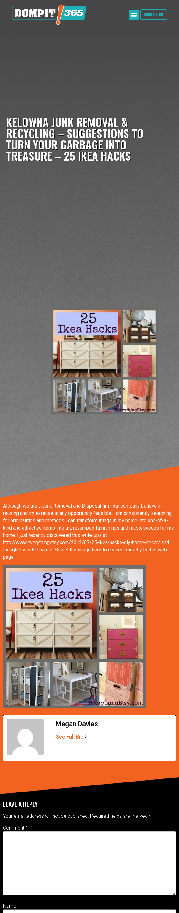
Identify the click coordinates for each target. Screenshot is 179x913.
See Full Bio (69, 736)
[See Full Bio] (85, 737)
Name (9, 906)
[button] (134, 15)
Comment (15, 828)
